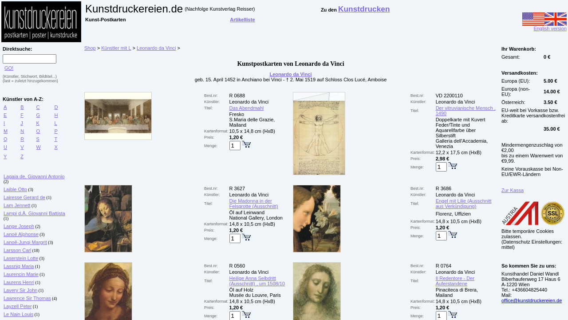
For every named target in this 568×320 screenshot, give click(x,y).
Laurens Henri (19, 282)
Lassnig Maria (19, 266)
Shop (90, 48)
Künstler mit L (116, 48)
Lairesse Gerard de (24, 197)
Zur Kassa (512, 190)
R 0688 (237, 95)
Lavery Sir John (20, 290)
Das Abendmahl (246, 108)
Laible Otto (15, 189)
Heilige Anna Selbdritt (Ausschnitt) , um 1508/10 (257, 281)
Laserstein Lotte (21, 258)
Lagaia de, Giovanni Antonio (34, 176)
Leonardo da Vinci (156, 48)
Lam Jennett (17, 205)
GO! (8, 68)
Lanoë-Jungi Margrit (25, 242)
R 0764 (443, 265)
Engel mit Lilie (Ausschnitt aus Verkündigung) (464, 203)
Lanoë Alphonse (21, 234)
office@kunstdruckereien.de (531, 300)
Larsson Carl (17, 250)
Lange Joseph (19, 226)
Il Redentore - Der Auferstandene (455, 281)
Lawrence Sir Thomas (27, 298)
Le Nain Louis (18, 314)
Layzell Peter (18, 306)
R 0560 (237, 265)
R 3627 (237, 188)
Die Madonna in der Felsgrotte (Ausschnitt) (253, 203)
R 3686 (443, 188)
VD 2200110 (449, 95)
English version (544, 26)
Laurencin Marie (21, 274)
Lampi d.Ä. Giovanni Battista (34, 213)
